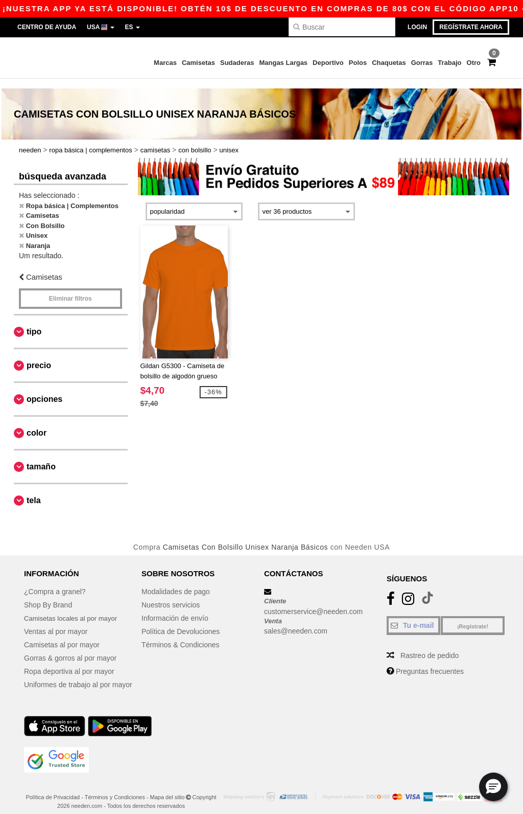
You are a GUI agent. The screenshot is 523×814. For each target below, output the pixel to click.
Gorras (422, 62)
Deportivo (328, 62)
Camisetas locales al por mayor (74, 609)
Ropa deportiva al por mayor (69, 662)
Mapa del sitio (167, 788)
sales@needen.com (295, 622)
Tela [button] (34, 490)
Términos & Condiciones (180, 635)
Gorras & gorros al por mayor (70, 649)
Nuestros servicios (170, 596)
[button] (493, 787)
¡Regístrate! (472, 617)
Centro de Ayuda (46, 27)
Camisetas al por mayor (62, 635)
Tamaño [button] (41, 457)
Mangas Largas (283, 62)
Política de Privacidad (53, 788)
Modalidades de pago (175, 582)
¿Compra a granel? (55, 582)
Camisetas (198, 62)
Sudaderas (237, 62)
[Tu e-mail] (413, 616)
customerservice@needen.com (313, 602)
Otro (474, 62)
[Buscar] (342, 27)
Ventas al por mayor (56, 622)
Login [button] (417, 27)
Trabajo (449, 62)
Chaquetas (389, 62)
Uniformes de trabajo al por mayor (78, 675)
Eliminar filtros (70, 288)
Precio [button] (39, 355)
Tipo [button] (34, 322)
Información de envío (174, 609)
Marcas (165, 62)
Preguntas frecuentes (430, 662)
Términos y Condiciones (115, 788)
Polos (358, 62)
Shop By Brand (48, 596)
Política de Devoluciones (180, 622)
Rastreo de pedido (429, 646)
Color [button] (36, 423)
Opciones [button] (44, 389)
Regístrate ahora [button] (470, 27)
